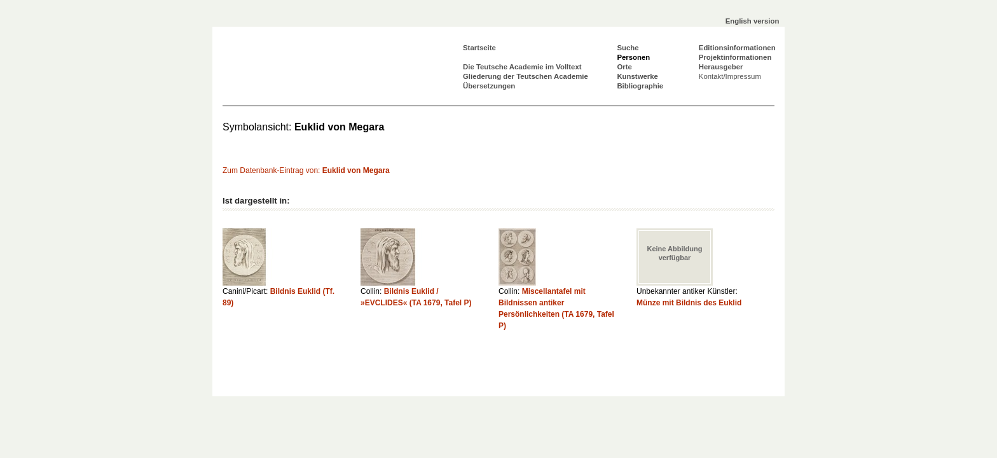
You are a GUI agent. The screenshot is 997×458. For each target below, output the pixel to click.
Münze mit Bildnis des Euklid (688, 302)
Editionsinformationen (737, 48)
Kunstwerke (637, 76)
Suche (627, 48)
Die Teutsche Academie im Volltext (522, 67)
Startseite (479, 48)
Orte (624, 67)
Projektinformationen (735, 57)
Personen (633, 57)
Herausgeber (721, 67)
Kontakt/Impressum (730, 76)
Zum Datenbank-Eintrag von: (306, 170)
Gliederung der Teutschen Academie (525, 76)
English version (752, 21)
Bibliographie (640, 86)
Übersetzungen (489, 86)
